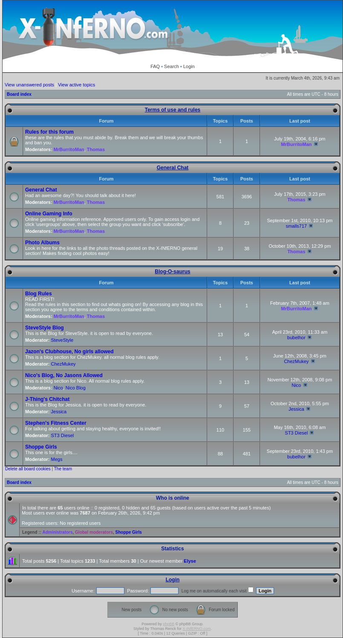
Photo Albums (42, 243)
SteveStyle (62, 340)
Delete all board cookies (28, 468)
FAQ (155, 66)
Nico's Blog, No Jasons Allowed (64, 375)
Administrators (57, 532)
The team (63, 468)
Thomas (96, 149)
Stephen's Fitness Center (55, 423)
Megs (57, 459)
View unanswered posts (29, 84)
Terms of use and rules (172, 110)
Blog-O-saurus (172, 272)
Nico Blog (76, 387)
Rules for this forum (49, 132)
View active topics (76, 84)
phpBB (168, 624)
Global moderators (94, 532)
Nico (58, 387)
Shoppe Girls (41, 447)
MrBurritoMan (69, 149)
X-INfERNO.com (196, 629)
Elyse (190, 561)
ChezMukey (63, 363)
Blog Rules (38, 294)
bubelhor (296, 337)
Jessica (59, 411)
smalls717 (296, 226)
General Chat (173, 168)
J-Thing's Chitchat (47, 399)
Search (171, 66)
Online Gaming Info (48, 214)
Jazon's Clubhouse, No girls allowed (69, 352)
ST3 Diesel (62, 435)
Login (189, 66)
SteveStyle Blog (44, 328)
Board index (19, 94)
